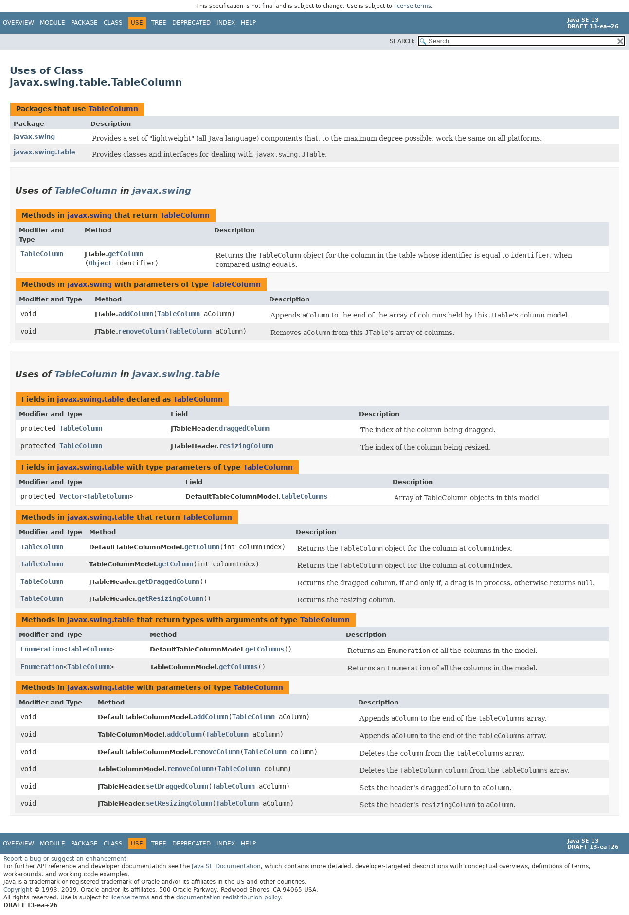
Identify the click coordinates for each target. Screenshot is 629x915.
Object (100, 263)
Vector (71, 496)
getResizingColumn (170, 598)
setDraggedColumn (177, 786)
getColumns (264, 649)
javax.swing (34, 136)
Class (113, 22)
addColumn (135, 313)
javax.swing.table (44, 152)
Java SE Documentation (226, 866)
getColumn (125, 254)
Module (52, 22)
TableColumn (113, 109)
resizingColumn (246, 446)
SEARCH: (402, 41)
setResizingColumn (179, 803)
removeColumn (141, 331)
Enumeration (41, 649)
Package (84, 22)
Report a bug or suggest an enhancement (64, 858)
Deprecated (191, 22)
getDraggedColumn (168, 581)
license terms (412, 6)
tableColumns (304, 496)
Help (248, 22)
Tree (158, 22)
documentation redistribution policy (228, 897)
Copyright (17, 889)
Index (225, 22)
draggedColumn (244, 428)
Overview (18, 22)
